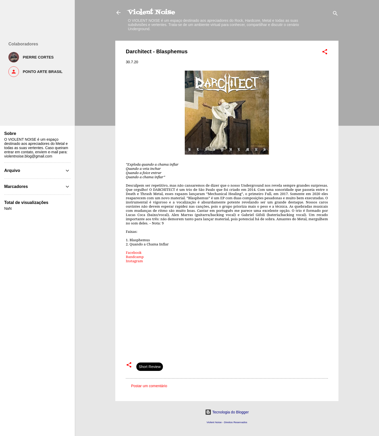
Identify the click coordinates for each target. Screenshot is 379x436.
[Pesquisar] (335, 14)
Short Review (150, 367)
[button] (325, 53)
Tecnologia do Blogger (227, 412)
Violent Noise (151, 12)
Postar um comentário (149, 386)
